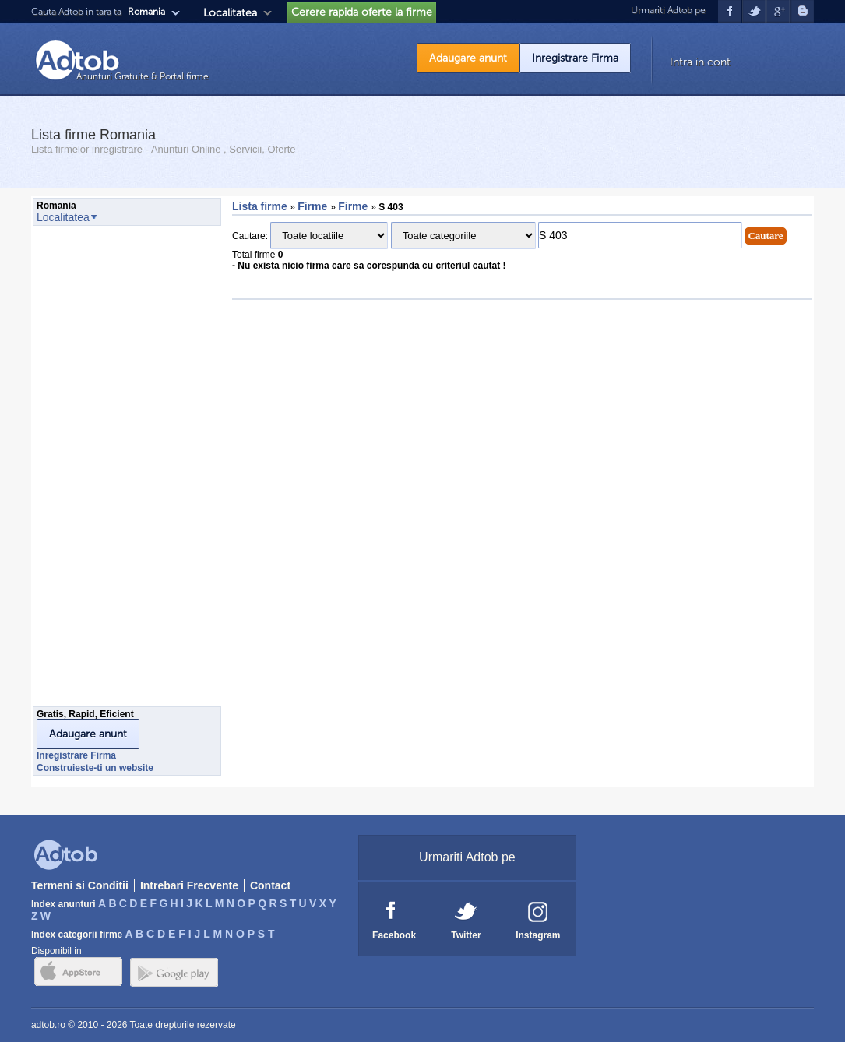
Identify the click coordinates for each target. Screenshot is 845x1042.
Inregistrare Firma (575, 58)
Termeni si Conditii (80, 885)
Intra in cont (700, 62)
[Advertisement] (95, 470)
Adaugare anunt (468, 58)
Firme (314, 206)
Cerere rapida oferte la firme (361, 12)
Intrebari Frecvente (189, 885)
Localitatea (230, 12)
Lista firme (259, 206)
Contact (270, 885)
